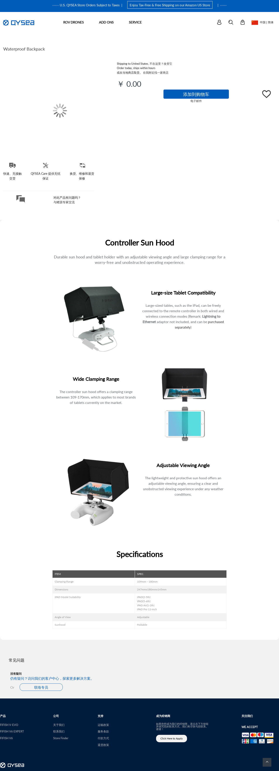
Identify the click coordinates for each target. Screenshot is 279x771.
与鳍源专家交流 (64, 202)
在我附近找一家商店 (155, 72)
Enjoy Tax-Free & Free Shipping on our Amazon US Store (170, 5)
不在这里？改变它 (161, 63)
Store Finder (60, 738)
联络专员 (41, 687)
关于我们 (59, 725)
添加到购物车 (196, 94)
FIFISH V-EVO (9, 725)
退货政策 (103, 745)
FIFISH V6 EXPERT (12, 731)
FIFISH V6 (6, 738)
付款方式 (103, 738)
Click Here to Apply (171, 738)
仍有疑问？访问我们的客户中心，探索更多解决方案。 (52, 678)
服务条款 (103, 731)
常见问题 (16, 660)
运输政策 (103, 725)
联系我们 (59, 731)
